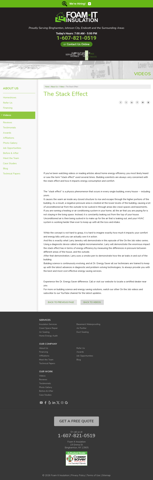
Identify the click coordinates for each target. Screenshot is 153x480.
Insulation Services (48, 322)
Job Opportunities (12, 146)
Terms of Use (93, 474)
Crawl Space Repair (49, 326)
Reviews (7, 121)
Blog (5, 167)
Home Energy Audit (49, 334)
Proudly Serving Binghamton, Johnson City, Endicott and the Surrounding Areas (76, 28)
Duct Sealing (82, 330)
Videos (7, 113)
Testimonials (9, 126)
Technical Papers (11, 172)
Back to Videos (92, 300)
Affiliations (8, 136)
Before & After (11, 151)
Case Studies (10, 162)
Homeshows (9, 96)
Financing (7, 106)
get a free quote (76, 420)
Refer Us (7, 101)
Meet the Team (11, 157)
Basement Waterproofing (89, 322)
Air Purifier (81, 326)
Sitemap (106, 474)
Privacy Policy (78, 474)
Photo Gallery (10, 141)
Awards (7, 131)
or (76, 44)
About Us (10, 87)
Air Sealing (44, 330)
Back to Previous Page (61, 300)
